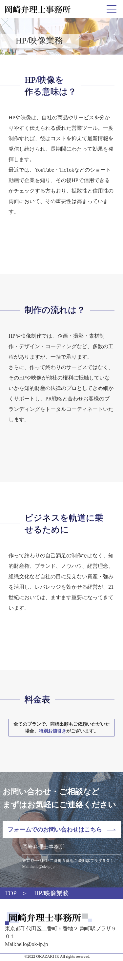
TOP (11, 893)
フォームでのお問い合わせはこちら (55, 829)
